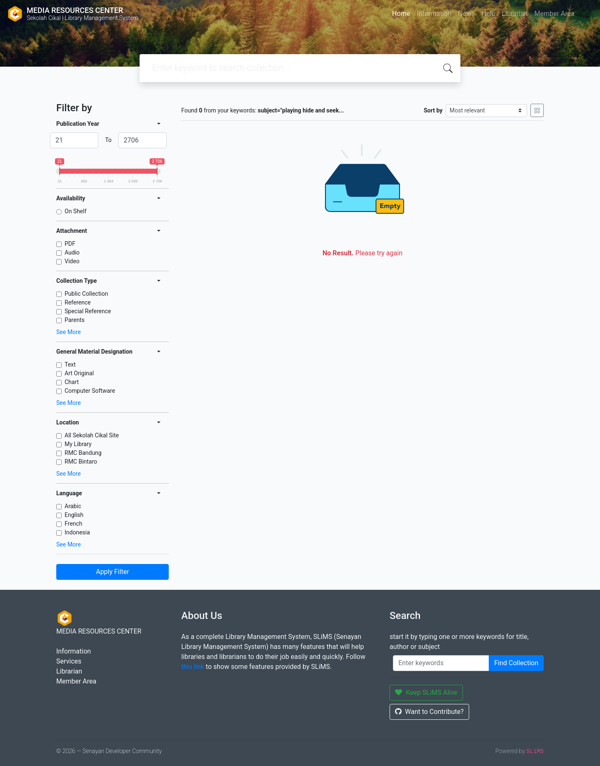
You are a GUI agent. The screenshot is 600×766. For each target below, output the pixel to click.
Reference (78, 302)
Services (68, 661)
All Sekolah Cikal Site (92, 435)
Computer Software (90, 390)
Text (70, 364)
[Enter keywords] (441, 663)
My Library (78, 444)
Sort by (433, 110)
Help (488, 13)
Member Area (554, 13)
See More (68, 332)
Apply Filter (112, 572)
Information (434, 13)
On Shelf (76, 211)
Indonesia (77, 532)
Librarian (515, 13)
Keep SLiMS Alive (426, 692)
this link (192, 667)
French (73, 523)
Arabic (73, 506)
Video (72, 261)
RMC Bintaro (81, 461)
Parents (75, 320)
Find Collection (516, 663)
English (74, 514)
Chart (72, 382)
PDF (70, 243)
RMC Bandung (83, 452)
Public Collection (86, 293)
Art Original (79, 373)
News (466, 13)
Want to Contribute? (429, 712)
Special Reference (88, 311)
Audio (72, 252)
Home (401, 13)
